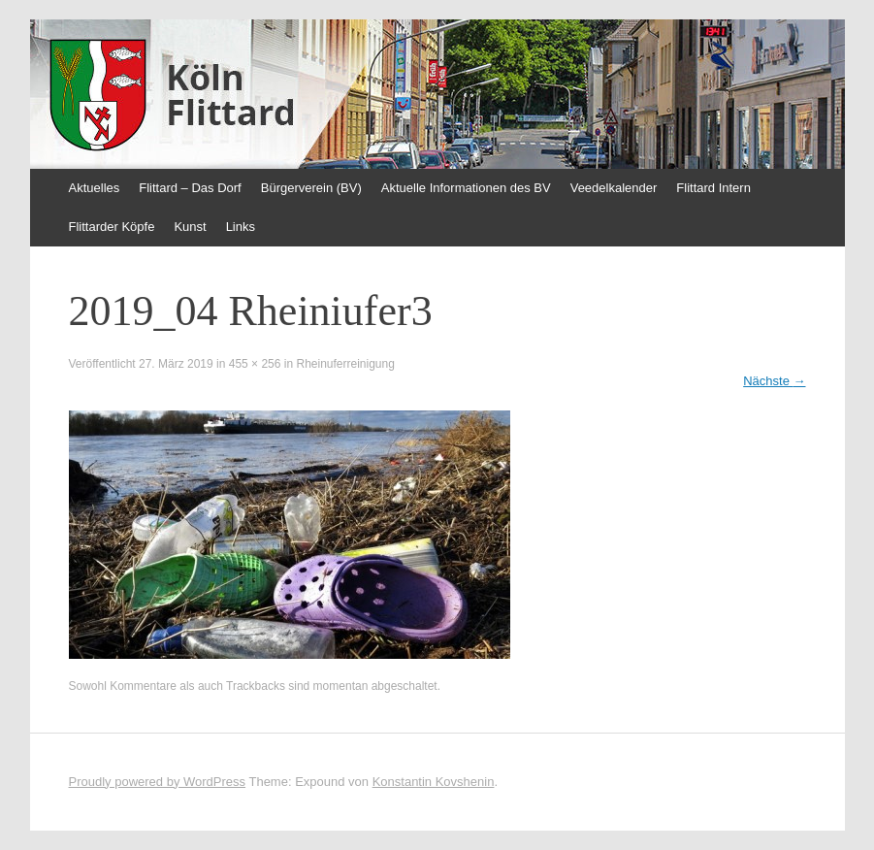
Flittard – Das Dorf (190, 187)
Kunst (190, 226)
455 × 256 (255, 364)
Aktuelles (94, 187)
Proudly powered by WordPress (157, 781)
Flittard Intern (713, 187)
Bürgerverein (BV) (311, 187)
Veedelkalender (614, 187)
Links (240, 226)
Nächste (774, 381)
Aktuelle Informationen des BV (466, 187)
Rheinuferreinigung (345, 364)
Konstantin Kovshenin (433, 781)
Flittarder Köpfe (112, 226)
